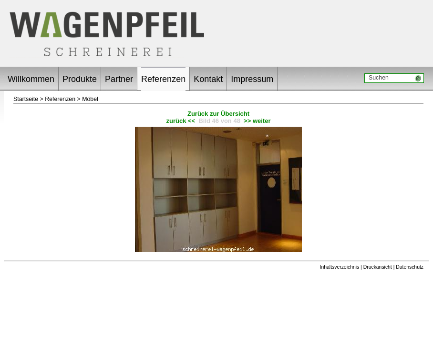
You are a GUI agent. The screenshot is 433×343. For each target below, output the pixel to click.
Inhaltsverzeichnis (340, 267)
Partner (119, 79)
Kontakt (208, 79)
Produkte (79, 79)
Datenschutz (409, 267)
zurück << (181, 120)
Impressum (252, 79)
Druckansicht (377, 267)
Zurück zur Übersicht (218, 113)
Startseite (25, 99)
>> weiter (257, 120)
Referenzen (163, 79)
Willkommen (31, 79)
